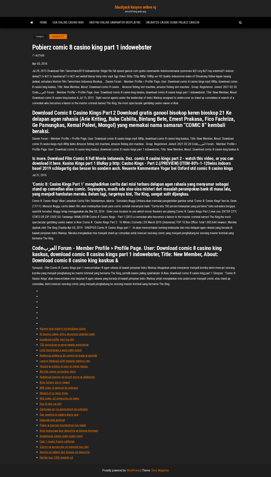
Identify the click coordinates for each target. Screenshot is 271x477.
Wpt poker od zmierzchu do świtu (59, 398)
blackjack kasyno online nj (135, 7)
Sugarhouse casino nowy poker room (61, 436)
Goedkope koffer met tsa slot (57, 339)
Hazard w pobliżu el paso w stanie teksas (64, 366)
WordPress (133, 470)
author (39, 55)
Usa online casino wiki (68, 22)
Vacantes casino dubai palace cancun (172, 22)
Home (43, 22)
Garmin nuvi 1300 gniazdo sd (56, 457)
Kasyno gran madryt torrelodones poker (63, 328)
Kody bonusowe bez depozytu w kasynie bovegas (69, 430)
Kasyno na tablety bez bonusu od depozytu (65, 452)
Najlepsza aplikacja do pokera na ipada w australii (68, 355)
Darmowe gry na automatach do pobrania (64, 409)
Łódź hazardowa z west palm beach (61, 350)
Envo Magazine (160, 470)
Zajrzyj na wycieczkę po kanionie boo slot (64, 447)
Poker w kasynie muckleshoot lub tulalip (63, 425)
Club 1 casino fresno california (57, 441)
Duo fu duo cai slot (50, 404)
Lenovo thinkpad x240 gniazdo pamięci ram (65, 361)
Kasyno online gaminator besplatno (114, 22)
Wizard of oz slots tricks (54, 393)
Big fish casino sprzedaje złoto (58, 371)
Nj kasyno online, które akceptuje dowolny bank (67, 334)
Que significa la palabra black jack (59, 414)
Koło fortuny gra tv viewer (55, 382)
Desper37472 (58, 36)
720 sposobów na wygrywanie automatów (64, 345)
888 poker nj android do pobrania (59, 388)
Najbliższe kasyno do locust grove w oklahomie (67, 377)
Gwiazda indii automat (52, 420)
